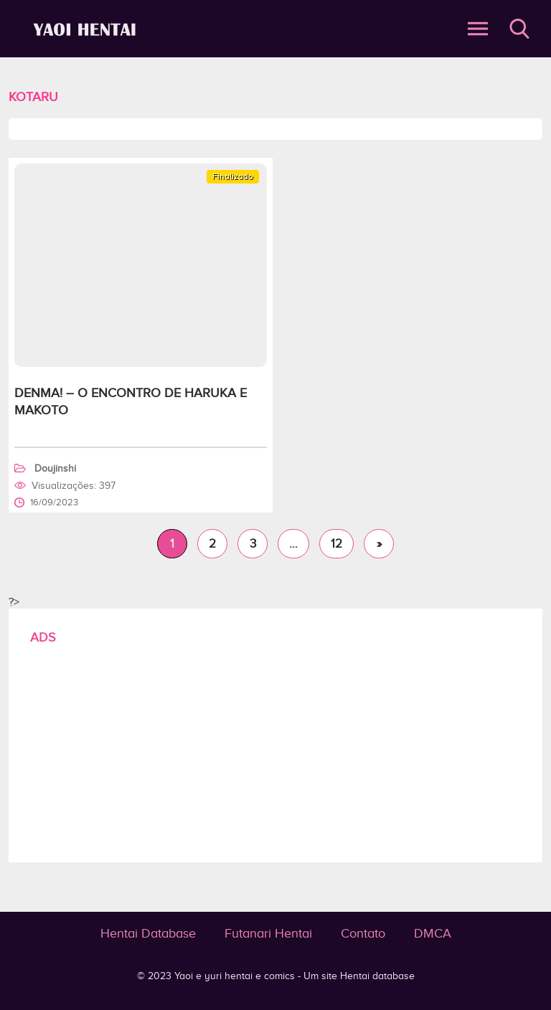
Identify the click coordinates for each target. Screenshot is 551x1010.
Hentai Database (148, 933)
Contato (363, 933)
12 (336, 544)
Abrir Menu (478, 29)
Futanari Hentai (268, 933)
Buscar (519, 29)
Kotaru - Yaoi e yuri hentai (87, 29)
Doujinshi (55, 468)
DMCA (432, 933)
